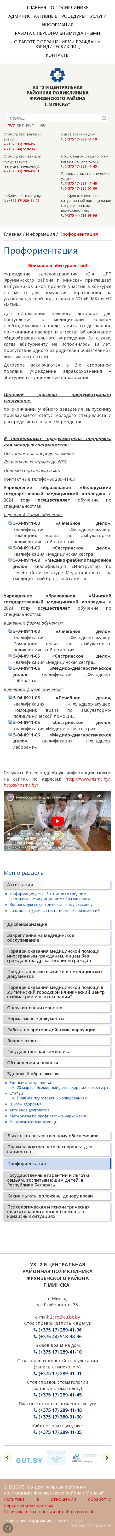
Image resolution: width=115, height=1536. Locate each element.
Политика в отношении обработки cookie (49, 1511)
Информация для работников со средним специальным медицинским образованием (50, 896)
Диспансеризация (27, 924)
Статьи (16, 1093)
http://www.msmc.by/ (87, 779)
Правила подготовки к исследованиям (52, 1098)
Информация (57, 25)
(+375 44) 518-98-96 (21, 149)
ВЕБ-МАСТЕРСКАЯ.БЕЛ (90, 1526)
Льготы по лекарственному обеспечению (52, 1136)
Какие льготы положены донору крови (50, 1196)
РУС (11, 125)
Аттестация (20, 885)
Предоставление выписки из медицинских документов (55, 974)
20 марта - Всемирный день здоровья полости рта (63, 1087)
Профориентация (26, 1163)
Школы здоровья (25, 1104)
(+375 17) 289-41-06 (21, 144)
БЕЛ (20, 125)
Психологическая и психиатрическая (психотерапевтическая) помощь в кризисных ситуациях (48, 1211)
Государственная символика (39, 1051)
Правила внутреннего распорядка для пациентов (49, 1149)
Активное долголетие (30, 1110)
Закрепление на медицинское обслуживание (40, 937)
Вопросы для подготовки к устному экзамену (51, 904)
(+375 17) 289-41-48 (79, 183)
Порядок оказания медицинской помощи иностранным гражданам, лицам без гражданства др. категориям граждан (53, 956)
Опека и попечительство (34, 1007)
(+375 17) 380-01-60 (79, 188)
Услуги (98, 16)
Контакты (57, 55)
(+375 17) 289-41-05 (21, 200)
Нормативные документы (35, 1019)
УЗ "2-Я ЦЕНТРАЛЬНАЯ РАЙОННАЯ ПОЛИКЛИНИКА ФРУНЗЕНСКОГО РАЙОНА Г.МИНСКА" (58, 96)
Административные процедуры (46, 16)
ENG (30, 125)
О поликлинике (69, 7)
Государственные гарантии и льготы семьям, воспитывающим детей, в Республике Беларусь (48, 1180)
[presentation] (7, 1457)
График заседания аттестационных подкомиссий (55, 910)
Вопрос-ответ (22, 1041)
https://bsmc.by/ (21, 785)
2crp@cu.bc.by (65, 1317)
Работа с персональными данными (57, 33)
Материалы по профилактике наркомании (48, 1116)
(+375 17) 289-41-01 (21, 171)
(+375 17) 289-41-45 (79, 166)
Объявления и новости (32, 1062)
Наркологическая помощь (33, 1121)
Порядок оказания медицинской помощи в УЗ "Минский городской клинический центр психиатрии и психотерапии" (56, 992)
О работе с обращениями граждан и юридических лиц (57, 44)
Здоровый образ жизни (33, 1073)
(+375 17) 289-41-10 (79, 139)
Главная (36, 7)
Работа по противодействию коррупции (51, 1030)
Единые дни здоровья (30, 1082)
